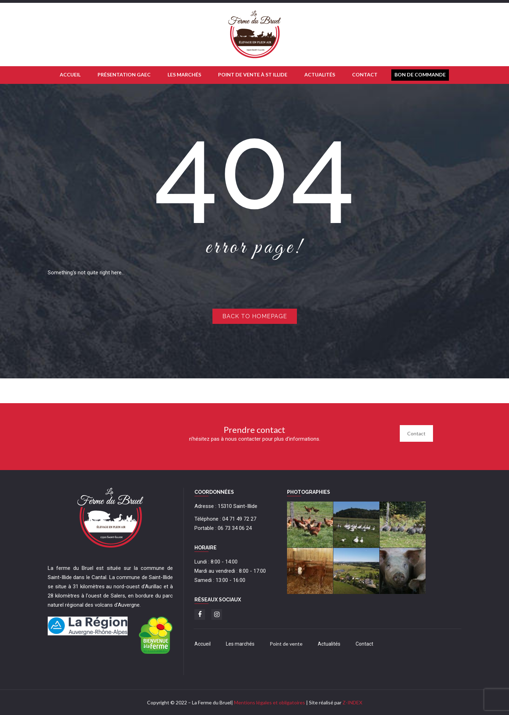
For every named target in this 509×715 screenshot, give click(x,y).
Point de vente (286, 644)
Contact (416, 433)
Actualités (329, 644)
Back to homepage (254, 316)
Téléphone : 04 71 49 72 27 (225, 519)
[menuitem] (70, 75)
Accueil (202, 644)
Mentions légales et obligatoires (269, 702)
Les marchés (240, 644)
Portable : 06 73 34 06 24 (223, 528)
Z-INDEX (352, 702)
